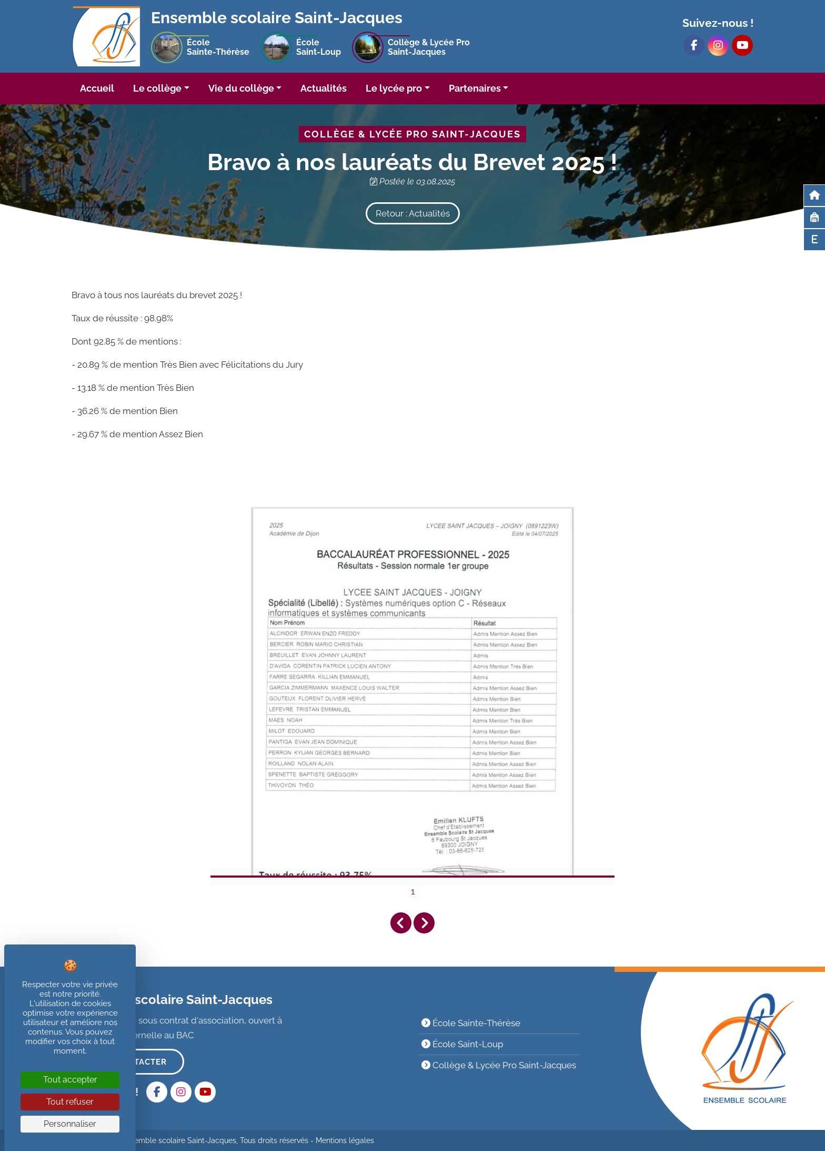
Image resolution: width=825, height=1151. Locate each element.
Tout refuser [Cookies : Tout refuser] (70, 1102)
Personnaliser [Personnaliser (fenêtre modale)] (70, 1124)
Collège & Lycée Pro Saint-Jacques (498, 1065)
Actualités (323, 88)
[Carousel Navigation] (412, 923)
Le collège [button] (157, 88)
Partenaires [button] (475, 88)
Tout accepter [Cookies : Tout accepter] (70, 1080)
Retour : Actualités (413, 213)
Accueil (97, 88)
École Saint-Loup (462, 1044)
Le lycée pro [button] (394, 88)
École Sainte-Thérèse (470, 1023)
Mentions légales (345, 1140)
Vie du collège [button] (241, 88)
